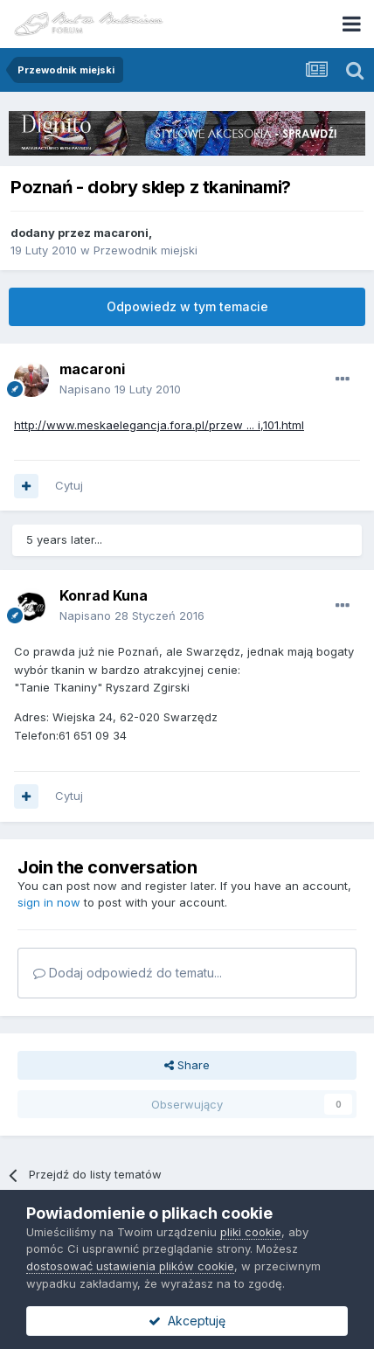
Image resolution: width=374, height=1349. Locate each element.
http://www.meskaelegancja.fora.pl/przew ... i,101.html (159, 425)
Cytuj (69, 485)
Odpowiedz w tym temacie (187, 306)
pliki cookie (250, 1232)
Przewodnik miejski (145, 250)
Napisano (120, 389)
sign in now (48, 902)
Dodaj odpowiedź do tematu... (127, 972)
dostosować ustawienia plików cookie (130, 1266)
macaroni (121, 233)
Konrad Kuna (103, 595)
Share (187, 1065)
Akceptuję (187, 1320)
